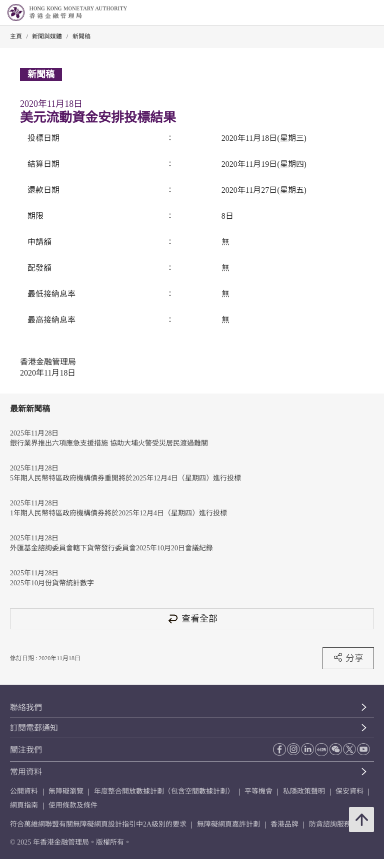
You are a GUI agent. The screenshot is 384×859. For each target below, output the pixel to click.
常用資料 (26, 772)
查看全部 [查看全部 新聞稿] (192, 618)
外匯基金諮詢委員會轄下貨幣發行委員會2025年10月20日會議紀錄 (111, 548)
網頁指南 (24, 805)
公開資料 (24, 791)
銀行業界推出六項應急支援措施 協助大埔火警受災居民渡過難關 (109, 443)
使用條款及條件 (73, 805)
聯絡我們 (26, 707)
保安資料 (350, 791)
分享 (348, 657)
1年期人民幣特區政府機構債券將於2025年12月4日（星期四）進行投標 (118, 513)
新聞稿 (81, 36)
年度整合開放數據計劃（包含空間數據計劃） (164, 791)
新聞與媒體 (47, 36)
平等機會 (258, 791)
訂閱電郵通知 (34, 728)
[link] (351, 12)
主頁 (16, 36)
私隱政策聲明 (304, 791)
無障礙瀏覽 (66, 791)
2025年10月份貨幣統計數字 (52, 583)
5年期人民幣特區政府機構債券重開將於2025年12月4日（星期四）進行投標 (125, 478)
